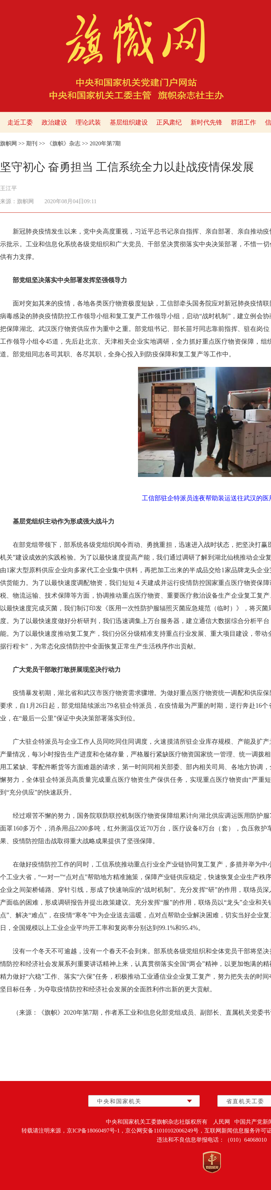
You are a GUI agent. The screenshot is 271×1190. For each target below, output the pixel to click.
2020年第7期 (105, 143)
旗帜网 (8, 143)
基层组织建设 (129, 122)
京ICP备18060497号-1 (93, 1131)
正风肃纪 (169, 122)
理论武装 (88, 122)
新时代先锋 (206, 122)
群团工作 (243, 122)
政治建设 (54, 122)
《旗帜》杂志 (63, 143)
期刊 (31, 143)
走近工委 (20, 122)
